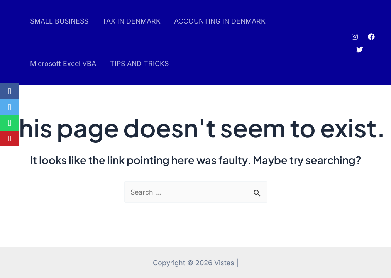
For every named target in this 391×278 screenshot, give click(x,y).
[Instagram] (355, 36)
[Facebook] (371, 36)
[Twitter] (360, 49)
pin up (16, 42)
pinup (18, 42)
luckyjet (22, 42)
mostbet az (20, 42)
